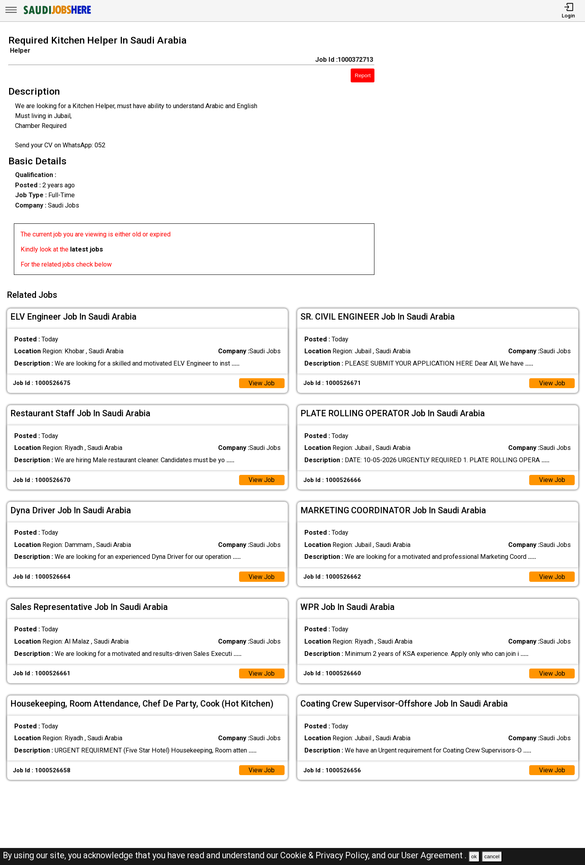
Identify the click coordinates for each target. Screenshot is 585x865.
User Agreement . (434, 855)
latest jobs (86, 249)
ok (474, 856)
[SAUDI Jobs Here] (56, 13)
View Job (261, 381)
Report (362, 75)
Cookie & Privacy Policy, (326, 855)
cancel (492, 856)
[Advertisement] (487, 157)
